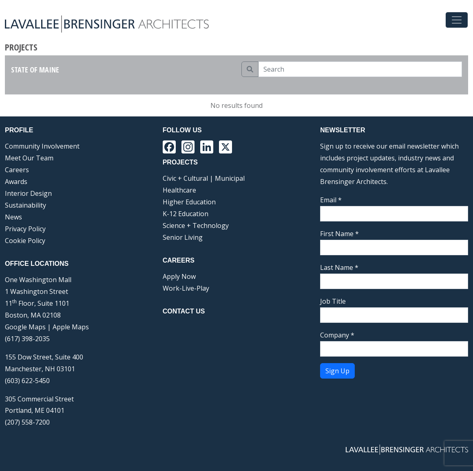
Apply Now (179, 276)
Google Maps (25, 326)
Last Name (339, 267)
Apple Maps (71, 326)
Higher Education (189, 201)
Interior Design (28, 193)
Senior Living (183, 237)
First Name (339, 233)
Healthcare (179, 190)
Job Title (333, 301)
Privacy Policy (25, 228)
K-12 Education (185, 213)
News (13, 216)
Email (331, 199)
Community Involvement (42, 146)
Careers (17, 169)
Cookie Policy (25, 240)
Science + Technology (196, 225)
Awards (16, 181)
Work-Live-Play (186, 288)
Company (337, 335)
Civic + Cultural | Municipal (204, 178)
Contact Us (184, 311)
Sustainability (25, 205)
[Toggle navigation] (456, 20)
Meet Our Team (29, 157)
